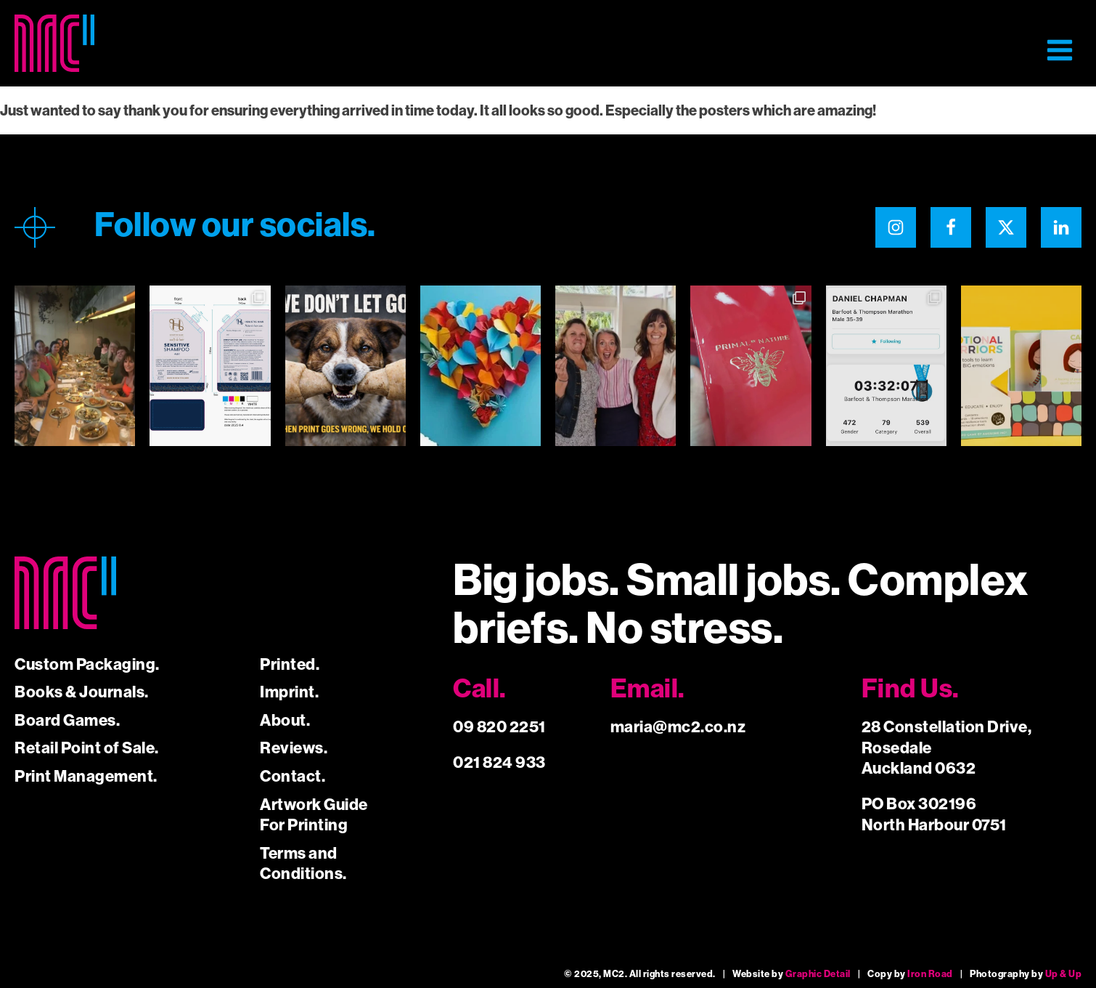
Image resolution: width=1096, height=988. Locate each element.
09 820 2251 (499, 727)
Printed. (289, 664)
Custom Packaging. (87, 664)
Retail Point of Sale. (87, 748)
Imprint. (289, 692)
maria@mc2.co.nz (678, 727)
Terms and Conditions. (303, 863)
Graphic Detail (818, 973)
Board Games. (67, 720)
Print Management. (86, 776)
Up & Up (1063, 973)
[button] (1059, 50)
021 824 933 (499, 762)
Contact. (292, 776)
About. (285, 720)
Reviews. (293, 748)
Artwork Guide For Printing (314, 815)
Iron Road (930, 973)
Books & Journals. (82, 692)
